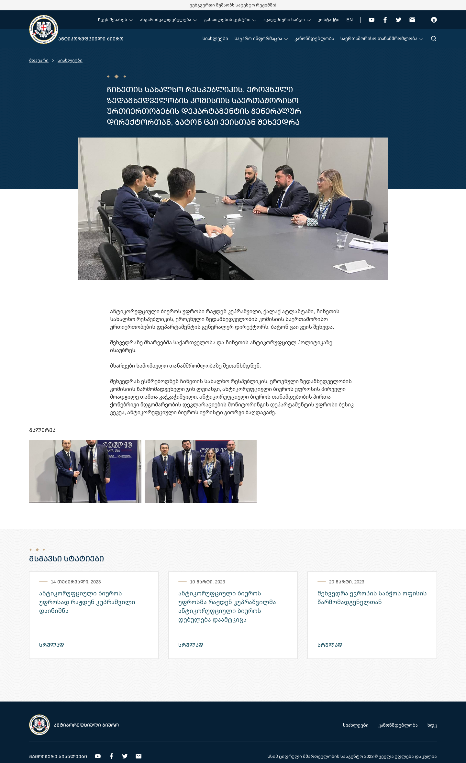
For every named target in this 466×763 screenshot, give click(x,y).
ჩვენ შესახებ (115, 19)
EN (350, 20)
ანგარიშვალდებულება (168, 19)
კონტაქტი (328, 19)
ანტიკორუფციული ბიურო (90, 39)
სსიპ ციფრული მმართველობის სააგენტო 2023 (320, 756)
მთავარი (39, 60)
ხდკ (432, 725)
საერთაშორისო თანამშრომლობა (381, 38)
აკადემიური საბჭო (287, 19)
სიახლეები (215, 38)
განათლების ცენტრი (230, 19)
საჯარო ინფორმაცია (261, 38)
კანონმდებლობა (314, 38)
